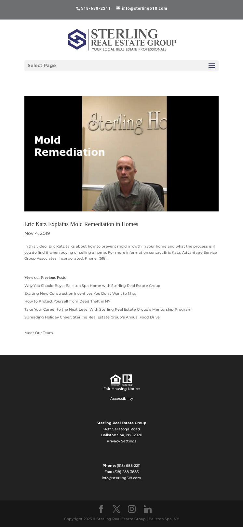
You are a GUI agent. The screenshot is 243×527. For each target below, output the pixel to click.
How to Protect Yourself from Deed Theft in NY (67, 301)
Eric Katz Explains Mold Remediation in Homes (81, 224)
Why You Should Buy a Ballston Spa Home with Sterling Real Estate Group (92, 285)
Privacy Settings (122, 441)
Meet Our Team (38, 333)
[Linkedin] (147, 509)
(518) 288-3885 (126, 471)
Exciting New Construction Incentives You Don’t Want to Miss (80, 293)
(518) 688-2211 (129, 465)
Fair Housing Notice (121, 388)
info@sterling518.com (121, 478)
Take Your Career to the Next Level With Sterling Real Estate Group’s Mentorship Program (108, 309)
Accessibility (121, 398)
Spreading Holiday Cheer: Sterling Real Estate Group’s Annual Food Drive (92, 317)
